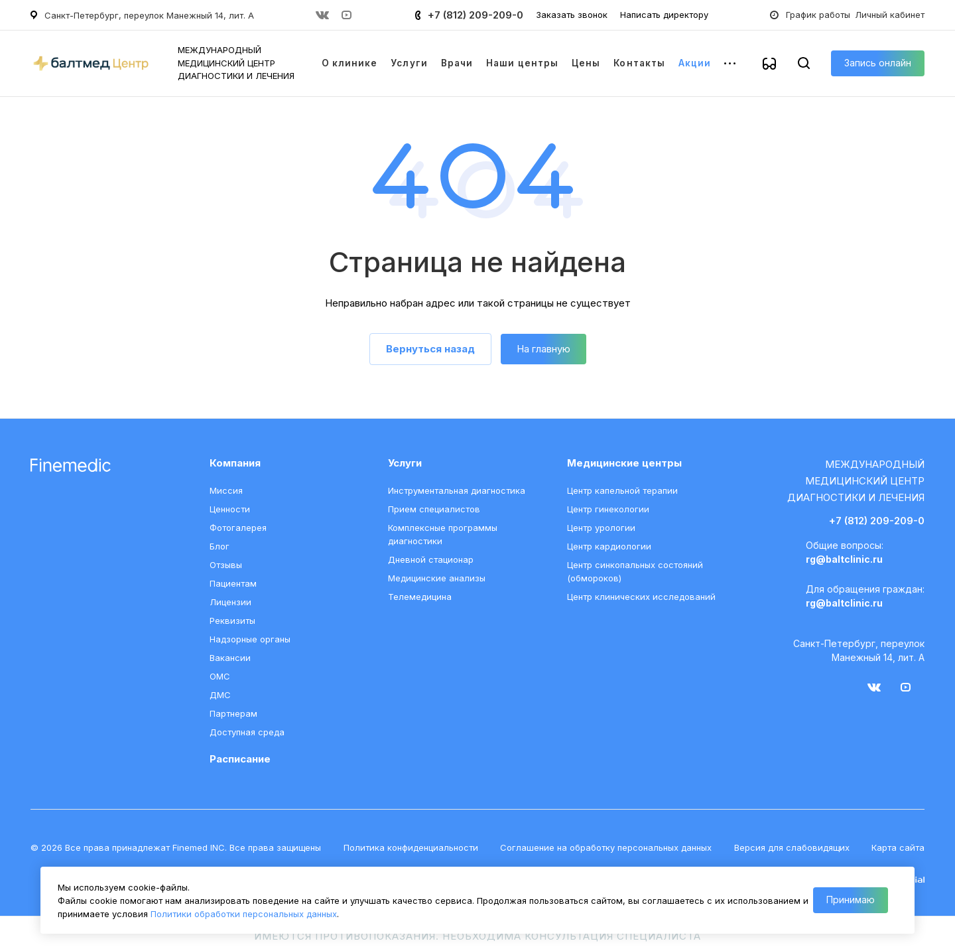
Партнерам (233, 713)
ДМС (220, 695)
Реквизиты (232, 620)
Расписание (240, 759)
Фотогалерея (238, 527)
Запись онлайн (877, 62)
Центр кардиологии (609, 546)
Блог (219, 546)
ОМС (220, 676)
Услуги (405, 463)
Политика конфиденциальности (411, 847)
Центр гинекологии (608, 509)
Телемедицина (420, 596)
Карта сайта (897, 847)
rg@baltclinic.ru (844, 559)
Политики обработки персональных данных (244, 914)
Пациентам (233, 583)
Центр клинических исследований (641, 596)
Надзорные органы (250, 639)
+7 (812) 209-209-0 (475, 15)
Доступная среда (247, 732)
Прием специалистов (434, 509)
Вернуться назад (430, 348)
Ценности (230, 509)
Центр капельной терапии (622, 490)
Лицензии (230, 602)
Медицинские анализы (436, 578)
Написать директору (664, 14)
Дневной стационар (431, 559)
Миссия (226, 490)
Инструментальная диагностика (456, 490)
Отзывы (226, 564)
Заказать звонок (571, 14)
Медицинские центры (624, 463)
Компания (235, 463)
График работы (818, 14)
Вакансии (230, 657)
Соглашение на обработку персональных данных (606, 847)
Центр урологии (601, 527)
